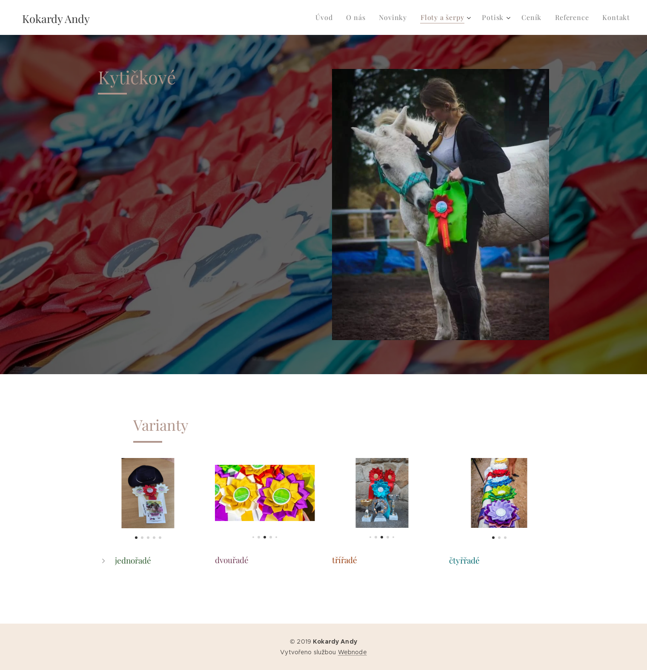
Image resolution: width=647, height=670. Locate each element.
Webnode (352, 652)
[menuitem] (326, 17)
